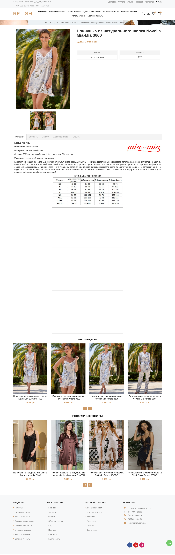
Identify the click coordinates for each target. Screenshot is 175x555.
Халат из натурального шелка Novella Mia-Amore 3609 (106, 397)
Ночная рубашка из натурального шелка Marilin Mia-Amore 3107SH (68, 474)
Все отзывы (92, 531)
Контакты (149, 2)
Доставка (112, 2)
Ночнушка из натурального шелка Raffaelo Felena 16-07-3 (107, 474)
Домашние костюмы (92, 11)
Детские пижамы (96, 16)
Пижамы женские (56, 11)
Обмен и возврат (135, 2)
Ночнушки (42, 11)
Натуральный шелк (69, 22)
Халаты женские (74, 11)
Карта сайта (54, 540)
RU (157, 2)
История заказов (94, 513)
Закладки (91, 517)
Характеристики (60, 137)
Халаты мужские (79, 16)
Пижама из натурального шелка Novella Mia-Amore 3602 (68, 397)
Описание (20, 137)
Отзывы (76, 137)
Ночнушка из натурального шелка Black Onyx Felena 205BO (145, 474)
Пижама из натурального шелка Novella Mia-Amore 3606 (145, 397)
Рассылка (91, 522)
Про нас (52, 531)
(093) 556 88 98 (42, 6)
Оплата (121, 2)
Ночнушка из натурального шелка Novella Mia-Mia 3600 (105, 22)
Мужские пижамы (129, 11)
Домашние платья (111, 11)
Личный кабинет (94, 508)
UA (160, 2)
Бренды (52, 508)
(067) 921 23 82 (21, 6)
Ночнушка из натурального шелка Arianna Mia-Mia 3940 (30, 474)
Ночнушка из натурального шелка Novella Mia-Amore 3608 (30, 397)
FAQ (50, 526)
